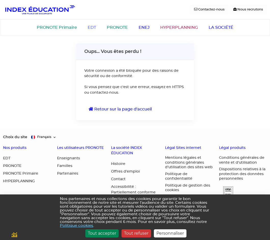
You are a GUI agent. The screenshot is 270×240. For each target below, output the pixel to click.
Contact (118, 179)
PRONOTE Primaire (57, 27)
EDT (92, 27)
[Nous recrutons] (248, 10)
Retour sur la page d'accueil (120, 109)
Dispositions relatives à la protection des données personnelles (242, 173)
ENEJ (144, 27)
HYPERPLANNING (179, 27)
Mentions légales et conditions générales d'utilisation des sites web (189, 162)
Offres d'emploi (125, 171)
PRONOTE (117, 27)
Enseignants (68, 158)
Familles (64, 166)
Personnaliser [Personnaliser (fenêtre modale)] (170, 233)
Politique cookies (76, 226)
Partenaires (67, 173)
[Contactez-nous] (209, 10)
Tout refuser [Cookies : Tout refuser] (136, 233)
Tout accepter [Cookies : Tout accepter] (102, 233)
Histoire (118, 164)
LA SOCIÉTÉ (221, 27)
